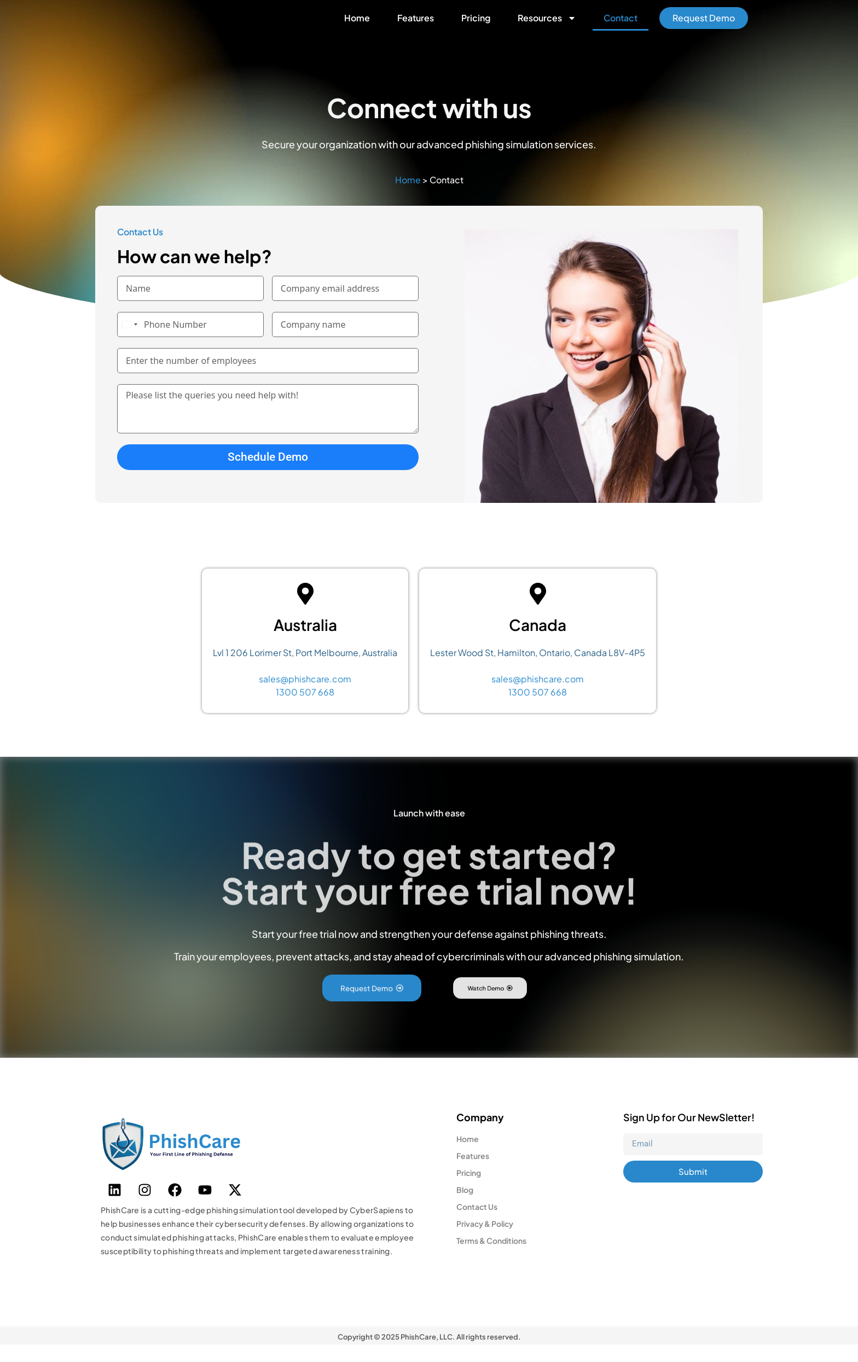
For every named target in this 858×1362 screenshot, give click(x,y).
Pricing (475, 26)
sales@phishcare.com (305, 696)
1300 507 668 (305, 709)
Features (415, 26)
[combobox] (129, 341)
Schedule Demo (268, 473)
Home (357, 26)
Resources (547, 27)
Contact (620, 26)
